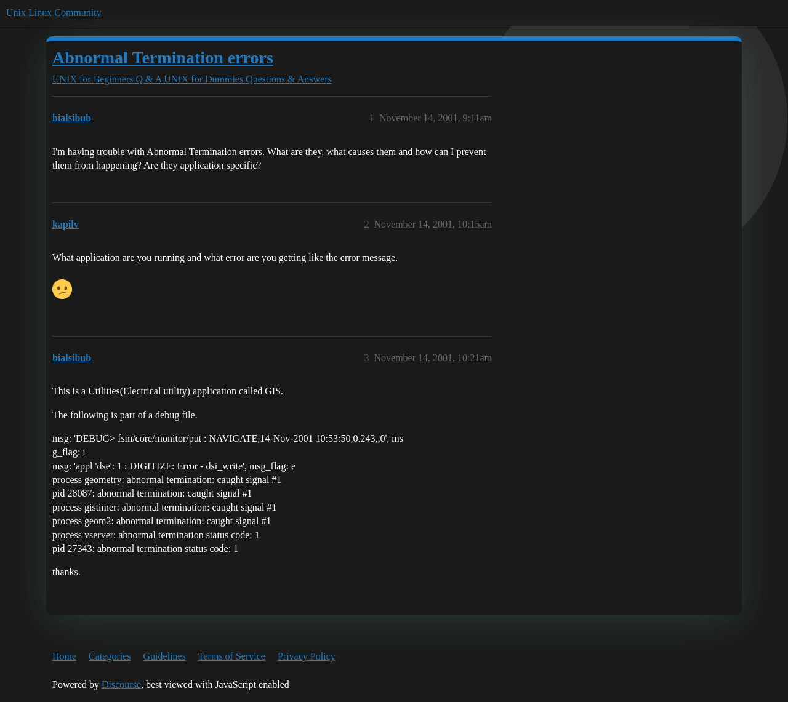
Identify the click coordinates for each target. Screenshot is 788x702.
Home (64, 656)
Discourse (121, 684)
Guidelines (164, 656)
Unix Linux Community (54, 12)
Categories (110, 656)
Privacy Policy (307, 656)
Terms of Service (231, 656)
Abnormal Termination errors (162, 57)
